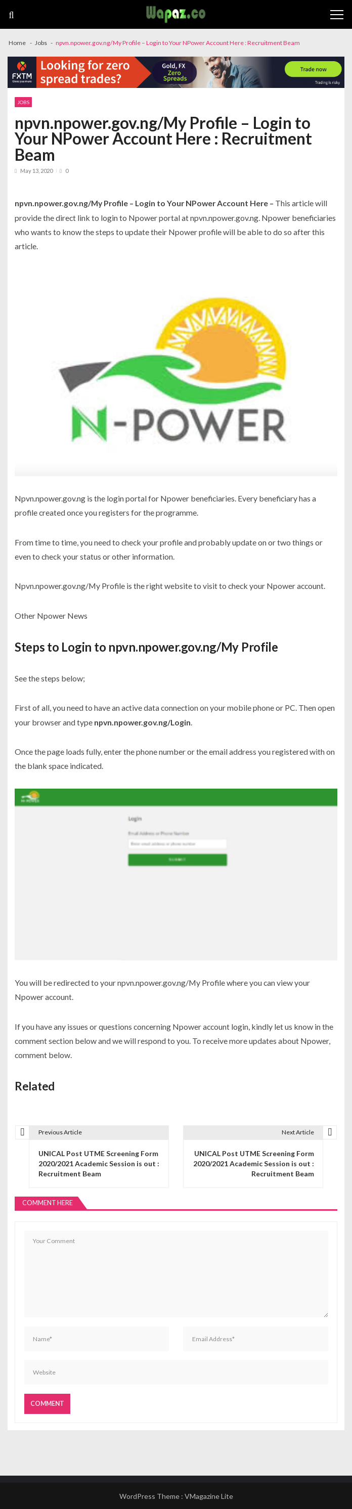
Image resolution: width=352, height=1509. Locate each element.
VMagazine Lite (209, 1496)
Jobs (23, 102)
